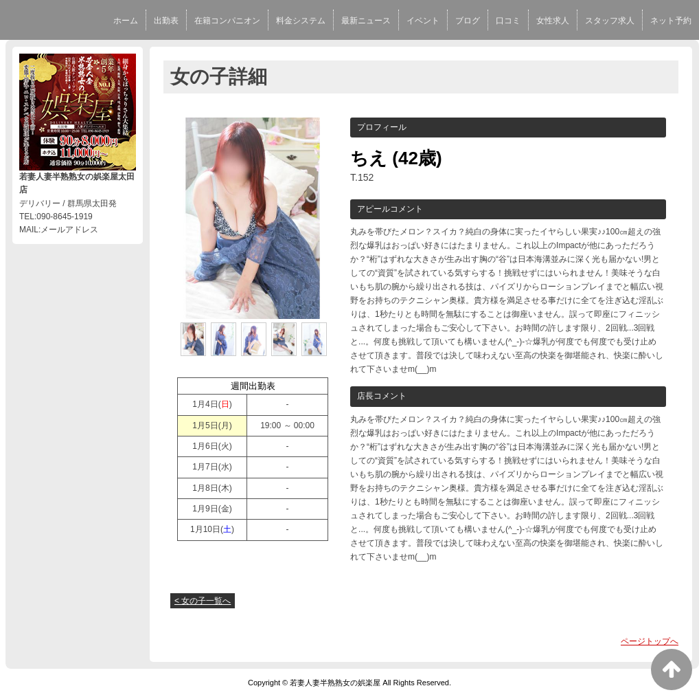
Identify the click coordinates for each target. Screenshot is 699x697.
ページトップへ (649, 641)
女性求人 (552, 20)
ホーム (125, 20)
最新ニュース (366, 20)
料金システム (300, 20)
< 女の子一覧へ (202, 601)
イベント (422, 20)
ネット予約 (670, 20)
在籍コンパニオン (227, 20)
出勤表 (166, 20)
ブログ (467, 20)
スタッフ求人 (609, 20)
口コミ (508, 20)
